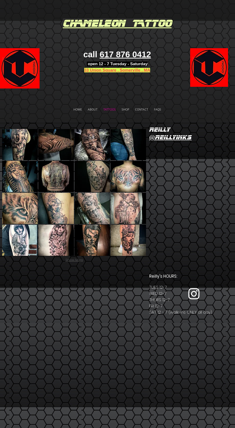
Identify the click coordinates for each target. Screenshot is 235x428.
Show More (74, 260)
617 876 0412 (125, 54)
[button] (20, 144)
